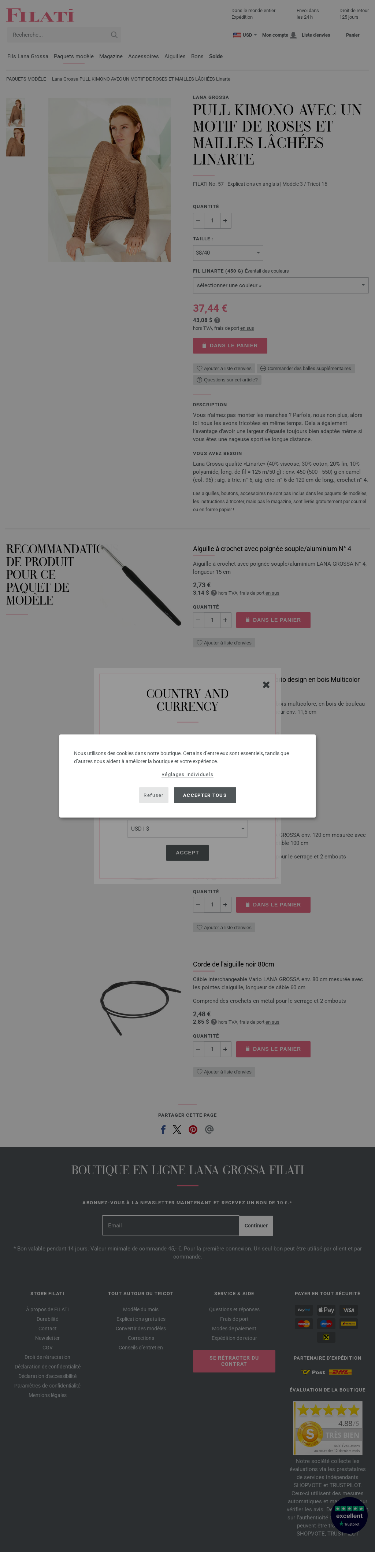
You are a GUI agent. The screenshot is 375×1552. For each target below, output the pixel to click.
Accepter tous (205, 795)
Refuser (153, 795)
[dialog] (187, 776)
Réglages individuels (187, 774)
